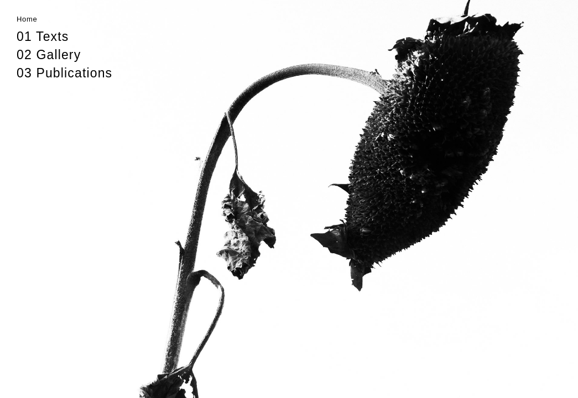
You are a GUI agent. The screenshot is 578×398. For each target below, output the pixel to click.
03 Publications (64, 73)
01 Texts (43, 36)
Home (27, 19)
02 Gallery (49, 55)
